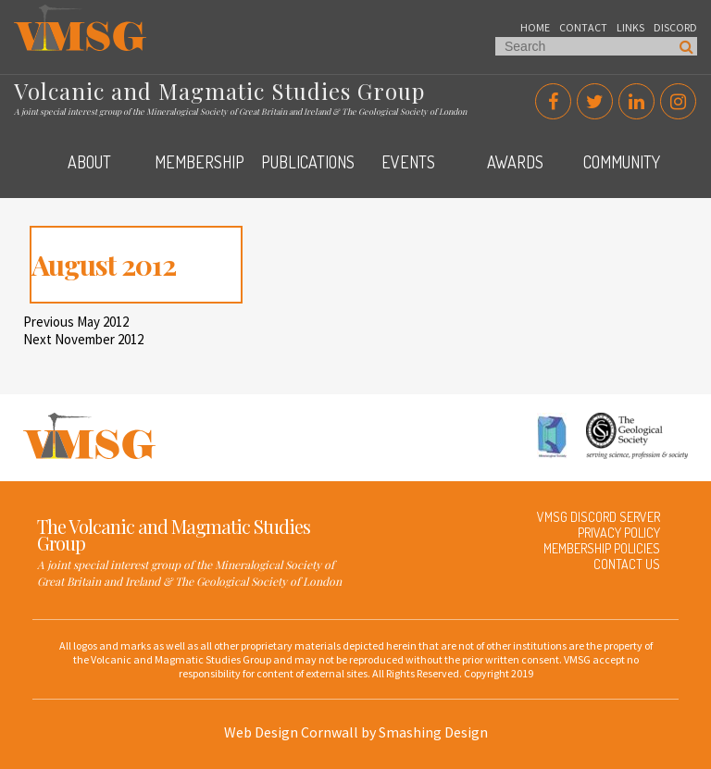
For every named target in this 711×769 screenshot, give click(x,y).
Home (535, 27)
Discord (675, 27)
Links (630, 27)
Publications (308, 162)
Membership (199, 162)
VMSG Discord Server (598, 517)
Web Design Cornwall (291, 732)
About (89, 162)
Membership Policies (601, 548)
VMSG (31, 14)
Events (408, 162)
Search (686, 46)
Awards (515, 162)
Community (621, 162)
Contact (583, 27)
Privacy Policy (619, 532)
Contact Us (626, 564)
